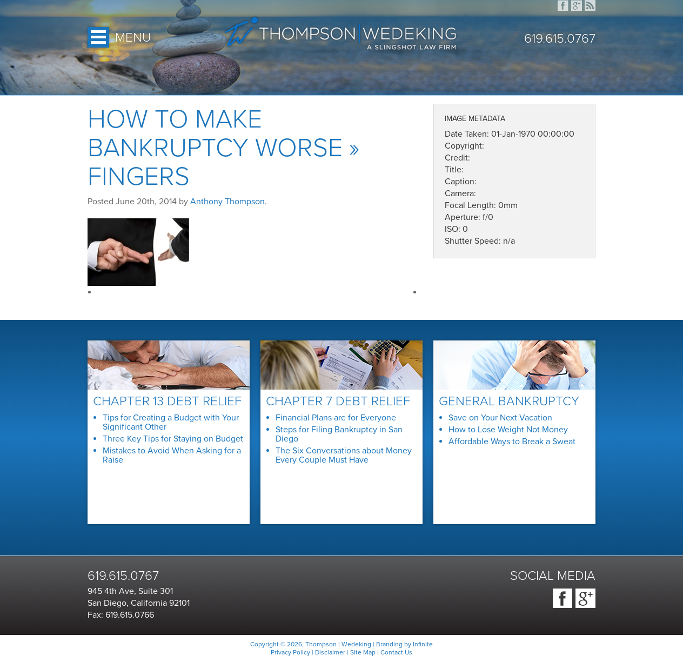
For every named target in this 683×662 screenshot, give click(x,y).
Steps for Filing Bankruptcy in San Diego (339, 434)
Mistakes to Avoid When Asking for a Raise (172, 455)
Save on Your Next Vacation (500, 417)
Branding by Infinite (404, 644)
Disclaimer (330, 652)
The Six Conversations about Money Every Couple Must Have (344, 455)
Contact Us (396, 652)
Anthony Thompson (227, 201)
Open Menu (98, 37)
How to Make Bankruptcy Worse (215, 134)
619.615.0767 (559, 38)
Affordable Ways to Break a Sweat (511, 441)
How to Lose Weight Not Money (508, 429)
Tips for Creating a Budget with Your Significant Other (171, 422)
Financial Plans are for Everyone (336, 417)
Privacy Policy (290, 652)
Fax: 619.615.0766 (121, 615)
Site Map (363, 652)
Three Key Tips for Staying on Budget (173, 438)
